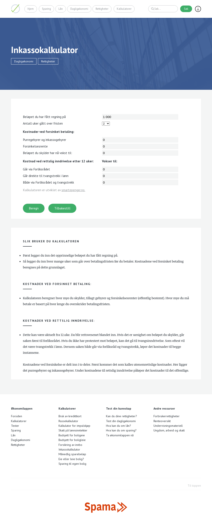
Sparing (46, 8)
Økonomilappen (15, 8)
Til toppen (194, 485)
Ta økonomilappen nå (120, 435)
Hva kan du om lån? (118, 426)
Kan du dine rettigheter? (121, 416)
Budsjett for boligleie (72, 440)
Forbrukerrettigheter (166, 416)
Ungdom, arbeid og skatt (169, 430)
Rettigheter (102, 8)
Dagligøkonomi (79, 8)
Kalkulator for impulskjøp (74, 426)
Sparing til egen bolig (72, 464)
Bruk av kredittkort (70, 416)
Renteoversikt (162, 421)
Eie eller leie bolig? (71, 459)
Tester (15, 426)
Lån (61, 8)
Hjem (31, 8)
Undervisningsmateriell (168, 426)
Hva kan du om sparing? (121, 430)
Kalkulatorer (124, 8)
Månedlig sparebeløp (72, 454)
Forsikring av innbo (70, 445)
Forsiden (16, 416)
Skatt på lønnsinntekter (73, 430)
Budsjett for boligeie (72, 435)
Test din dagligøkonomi (121, 421)
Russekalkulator (68, 421)
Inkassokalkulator (69, 449)
